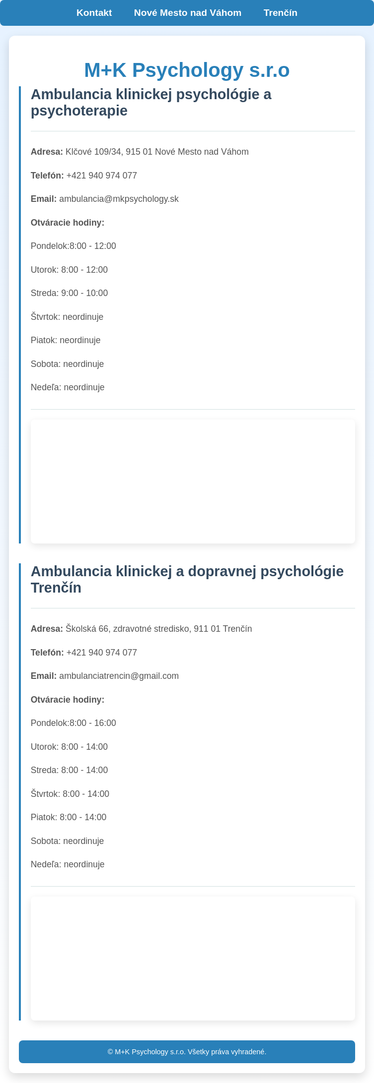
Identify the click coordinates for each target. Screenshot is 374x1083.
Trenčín (281, 12)
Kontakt (94, 12)
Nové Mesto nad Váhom (187, 12)
